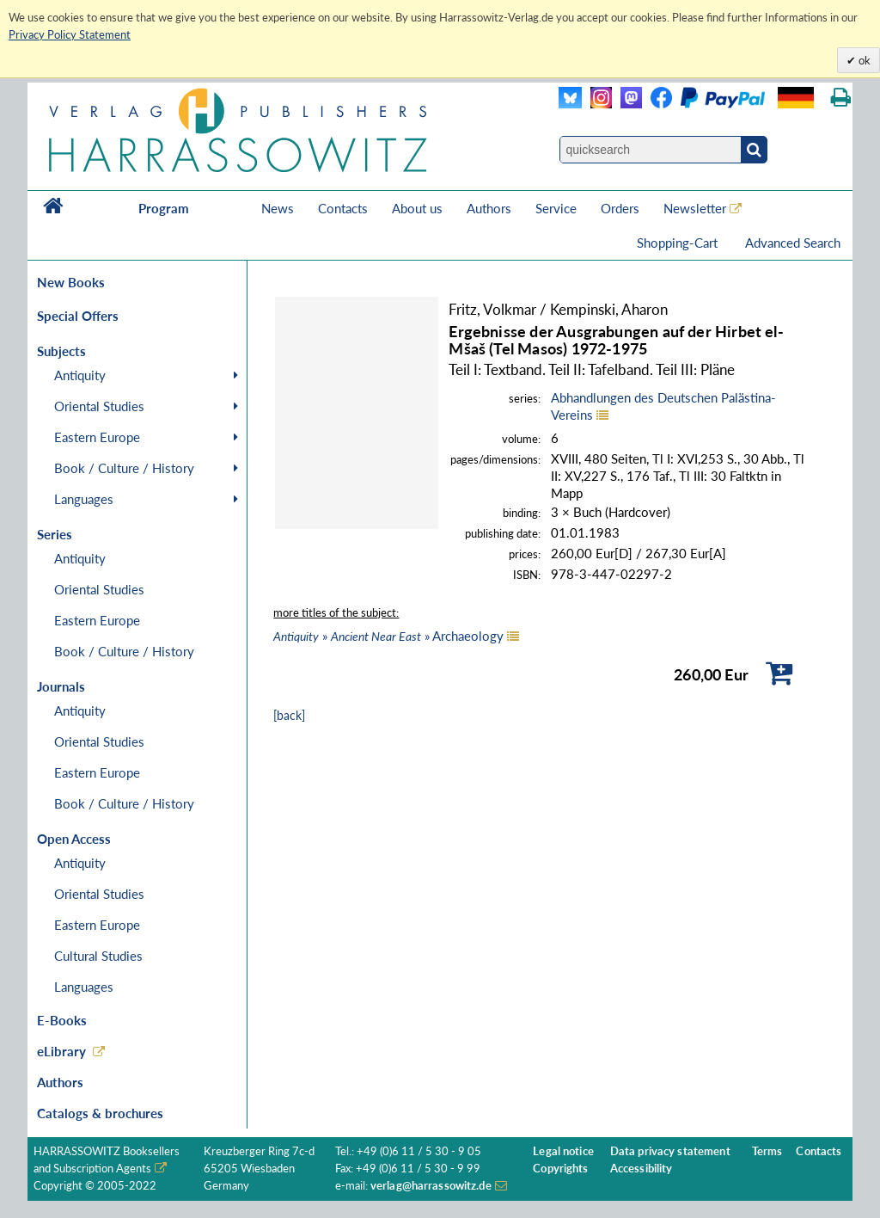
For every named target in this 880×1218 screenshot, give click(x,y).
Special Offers (78, 315)
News (277, 208)
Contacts (343, 208)
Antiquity (80, 375)
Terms (767, 1151)
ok (863, 60)
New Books (71, 282)
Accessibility (641, 1168)
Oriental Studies (99, 406)
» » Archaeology (388, 635)
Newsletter (694, 208)
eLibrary (61, 1051)
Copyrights (560, 1168)
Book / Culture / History (124, 468)
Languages (83, 499)
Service (556, 208)
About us (417, 208)
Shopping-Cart (679, 242)
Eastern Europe (97, 437)
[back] (289, 715)
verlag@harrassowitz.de (431, 1185)
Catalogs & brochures (100, 1113)
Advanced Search (792, 242)
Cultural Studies (98, 955)
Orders (620, 208)
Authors (489, 208)
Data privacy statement (670, 1151)
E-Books (62, 1020)
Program (163, 208)
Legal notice (563, 1151)
